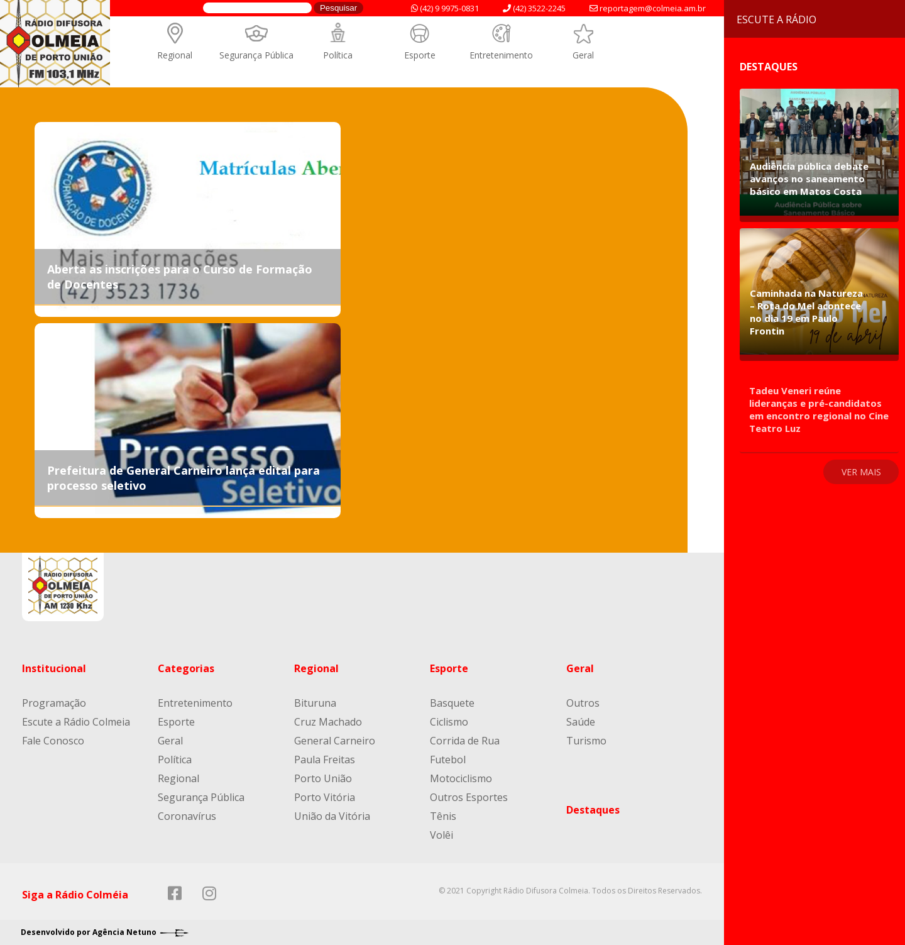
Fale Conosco (53, 741)
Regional (174, 55)
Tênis (443, 816)
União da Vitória (332, 816)
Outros (583, 703)
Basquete (452, 703)
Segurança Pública (256, 55)
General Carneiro (334, 741)
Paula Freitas (324, 759)
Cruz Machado (328, 722)
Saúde (580, 722)
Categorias (186, 668)
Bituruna (315, 703)
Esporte (420, 55)
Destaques (593, 810)
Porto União (323, 778)
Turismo (586, 741)
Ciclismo (449, 722)
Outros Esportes (469, 797)
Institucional (54, 668)
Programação (54, 703)
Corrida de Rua (465, 741)
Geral (583, 55)
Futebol (448, 759)
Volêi (441, 835)
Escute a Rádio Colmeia (76, 722)
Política (338, 55)
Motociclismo (461, 778)
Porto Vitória (324, 797)
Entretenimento (501, 55)
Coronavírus (187, 816)
